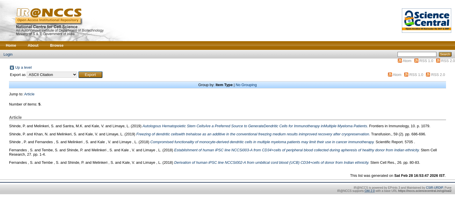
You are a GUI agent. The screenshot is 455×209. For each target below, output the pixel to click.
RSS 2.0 (448, 61)
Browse (57, 45)
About (33, 45)
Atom (407, 61)
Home (11, 45)
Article (29, 94)
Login (7, 54)
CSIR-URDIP (434, 187)
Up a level (23, 67)
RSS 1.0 (426, 61)
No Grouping (246, 85)
